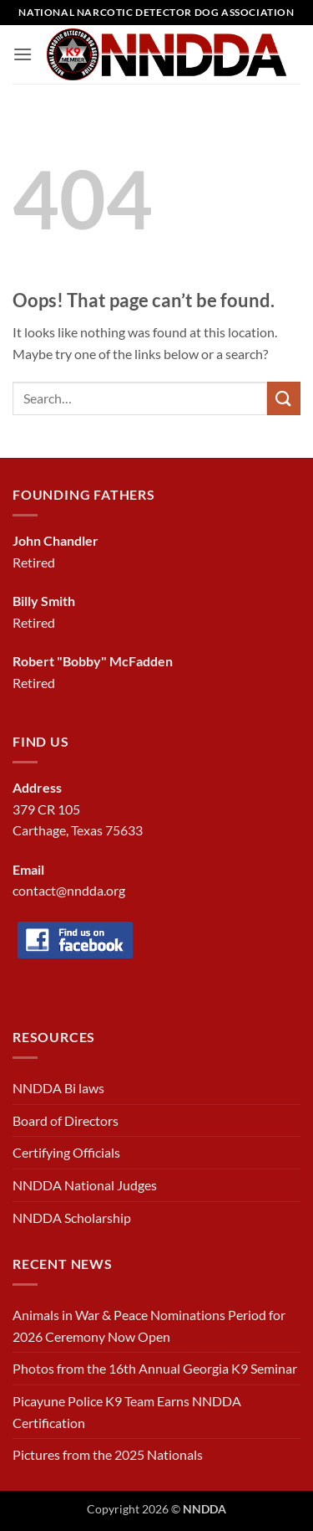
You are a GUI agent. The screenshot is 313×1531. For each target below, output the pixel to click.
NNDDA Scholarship (72, 1217)
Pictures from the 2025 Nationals (108, 1454)
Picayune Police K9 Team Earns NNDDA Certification (127, 1412)
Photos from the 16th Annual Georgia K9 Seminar (155, 1368)
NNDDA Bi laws (58, 1088)
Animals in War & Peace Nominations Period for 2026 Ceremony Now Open (149, 1325)
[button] (23, 53)
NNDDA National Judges (85, 1185)
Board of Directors (66, 1120)
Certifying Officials (66, 1152)
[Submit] (283, 398)
